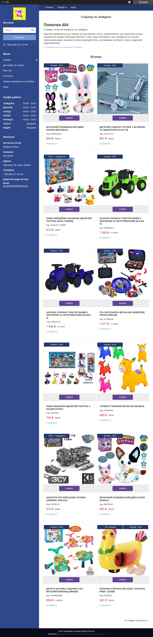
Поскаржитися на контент (69, 634)
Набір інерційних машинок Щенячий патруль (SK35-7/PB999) (69, 219)
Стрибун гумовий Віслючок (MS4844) (122, 406)
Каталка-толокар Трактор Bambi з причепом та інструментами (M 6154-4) (68, 315)
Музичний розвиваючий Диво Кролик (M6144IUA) (65, 128)
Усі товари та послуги (135, 620)
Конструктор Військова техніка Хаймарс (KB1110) (66, 499)
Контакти (8, 76)
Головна (49, 7)
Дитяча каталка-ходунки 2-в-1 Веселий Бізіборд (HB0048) (64, 590)
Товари (7, 59)
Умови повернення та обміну (18, 81)
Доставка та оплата (13, 65)
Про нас (7, 70)
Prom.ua (91, 631)
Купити (69, 118)
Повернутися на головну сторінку (64, 47)
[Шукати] (32, 30)
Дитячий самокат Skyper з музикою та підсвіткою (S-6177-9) (122, 128)
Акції (5, 86)
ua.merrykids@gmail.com (15, 186)
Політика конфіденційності (93, 634)
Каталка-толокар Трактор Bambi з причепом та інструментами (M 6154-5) (122, 221)
